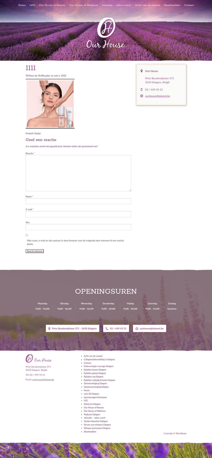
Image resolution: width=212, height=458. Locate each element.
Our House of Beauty (52, 5)
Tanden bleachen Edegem (96, 421)
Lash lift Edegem (91, 393)
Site (27, 222)
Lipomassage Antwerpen (95, 397)
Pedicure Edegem (92, 414)
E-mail (30, 209)
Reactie (30, 153)
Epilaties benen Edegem (95, 369)
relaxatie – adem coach (116, 5)
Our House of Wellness (83, 5)
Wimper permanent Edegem (97, 428)
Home (22, 5)
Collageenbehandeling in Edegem (99, 359)
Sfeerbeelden (172, 5)
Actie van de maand (147, 5)
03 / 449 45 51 (154, 89)
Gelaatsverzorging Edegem (96, 387)
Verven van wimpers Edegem (97, 424)
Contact (189, 5)
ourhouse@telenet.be (157, 95)
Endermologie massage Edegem (98, 366)
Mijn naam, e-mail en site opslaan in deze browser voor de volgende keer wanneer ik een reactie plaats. (75, 242)
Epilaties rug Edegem (94, 376)
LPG (32, 5)
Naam (29, 196)
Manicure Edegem (92, 404)
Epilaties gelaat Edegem (95, 373)
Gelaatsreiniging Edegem (95, 383)
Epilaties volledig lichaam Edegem (99, 380)
